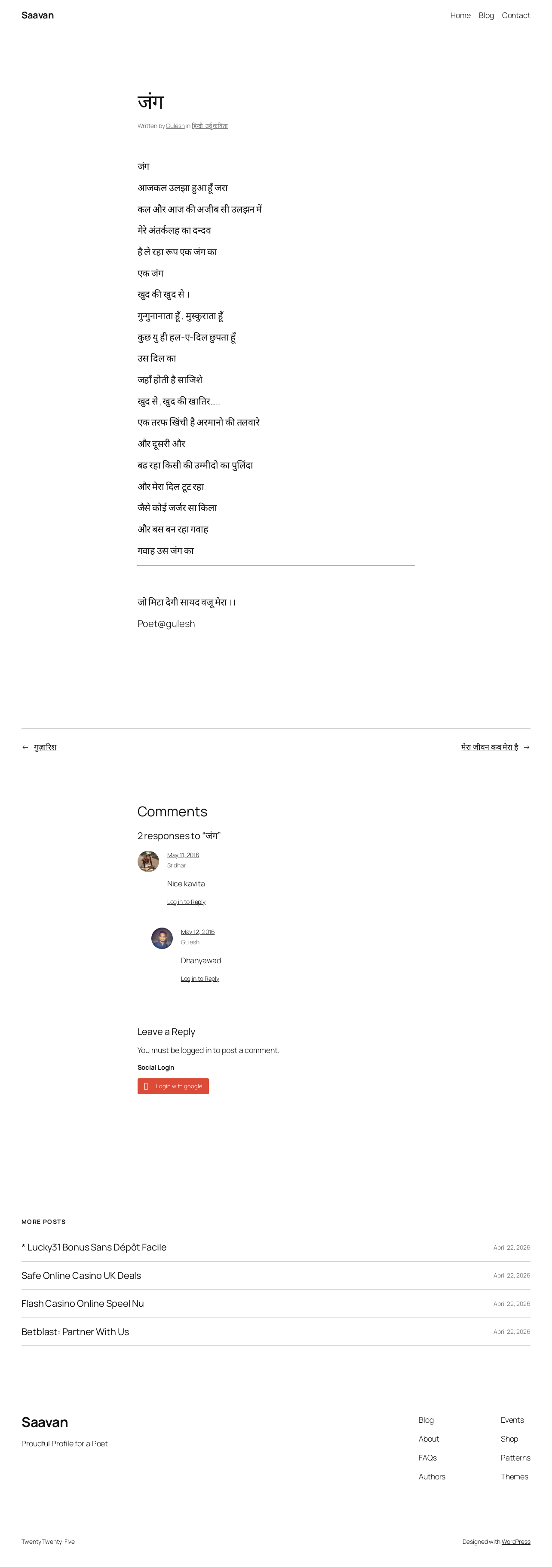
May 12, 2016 (198, 932)
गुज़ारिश (45, 747)
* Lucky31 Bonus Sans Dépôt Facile (94, 1247)
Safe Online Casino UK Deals (81, 1275)
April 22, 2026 (512, 1247)
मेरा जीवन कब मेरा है (489, 747)
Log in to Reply (186, 902)
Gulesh (175, 126)
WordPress (516, 1541)
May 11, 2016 (183, 855)
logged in (196, 1050)
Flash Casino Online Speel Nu (82, 1303)
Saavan (37, 15)
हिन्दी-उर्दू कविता (210, 126)
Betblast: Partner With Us (75, 1332)
